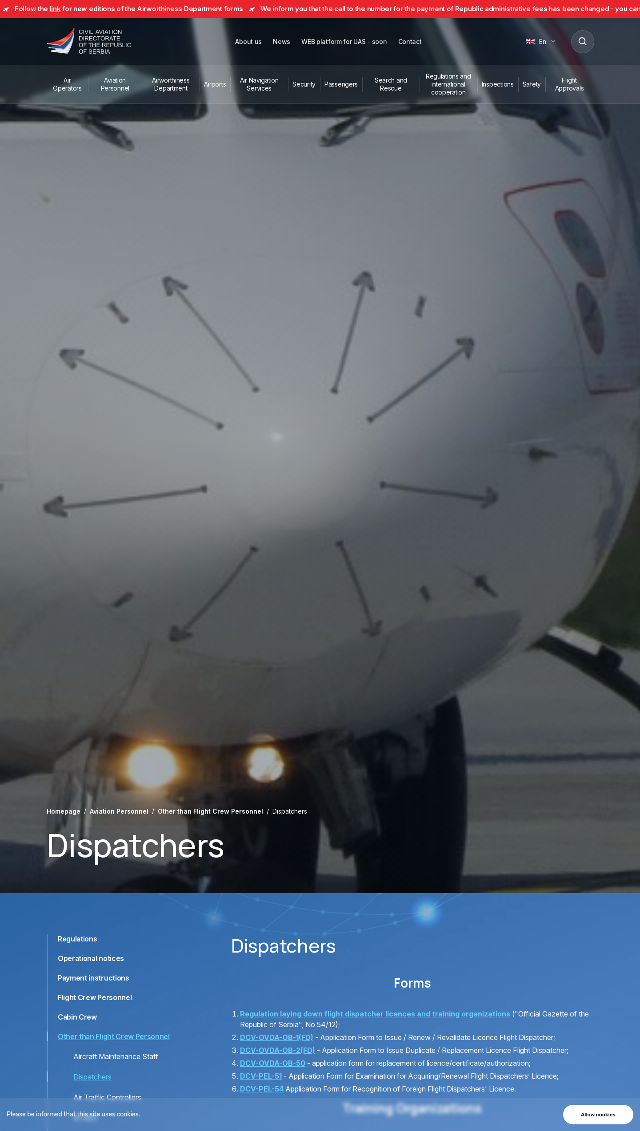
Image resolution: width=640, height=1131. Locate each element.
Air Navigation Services (259, 84)
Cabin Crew (77, 1016)
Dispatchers (92, 1076)
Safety (532, 84)
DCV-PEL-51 (261, 1076)
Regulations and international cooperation (448, 84)
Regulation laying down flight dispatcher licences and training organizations (375, 1013)
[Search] (582, 41)
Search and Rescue (391, 84)
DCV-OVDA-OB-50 (272, 1063)
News (281, 41)
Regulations (77, 938)
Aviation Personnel (115, 84)
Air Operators (67, 84)
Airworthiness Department (170, 84)
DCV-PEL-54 (262, 1088)
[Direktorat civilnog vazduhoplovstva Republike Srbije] (89, 41)
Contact (410, 41)
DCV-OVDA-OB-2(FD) (277, 1050)
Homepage (63, 811)
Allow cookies (598, 1114)
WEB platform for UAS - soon (344, 41)
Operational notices (91, 958)
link (55, 8)
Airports (215, 84)
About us (248, 41)
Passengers (341, 84)
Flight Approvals (569, 84)
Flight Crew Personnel (95, 997)
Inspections (498, 84)
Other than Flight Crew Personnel (210, 811)
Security (304, 84)
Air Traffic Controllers (107, 1097)
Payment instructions (93, 977)
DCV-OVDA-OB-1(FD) (276, 1037)
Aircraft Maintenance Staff (115, 1056)
